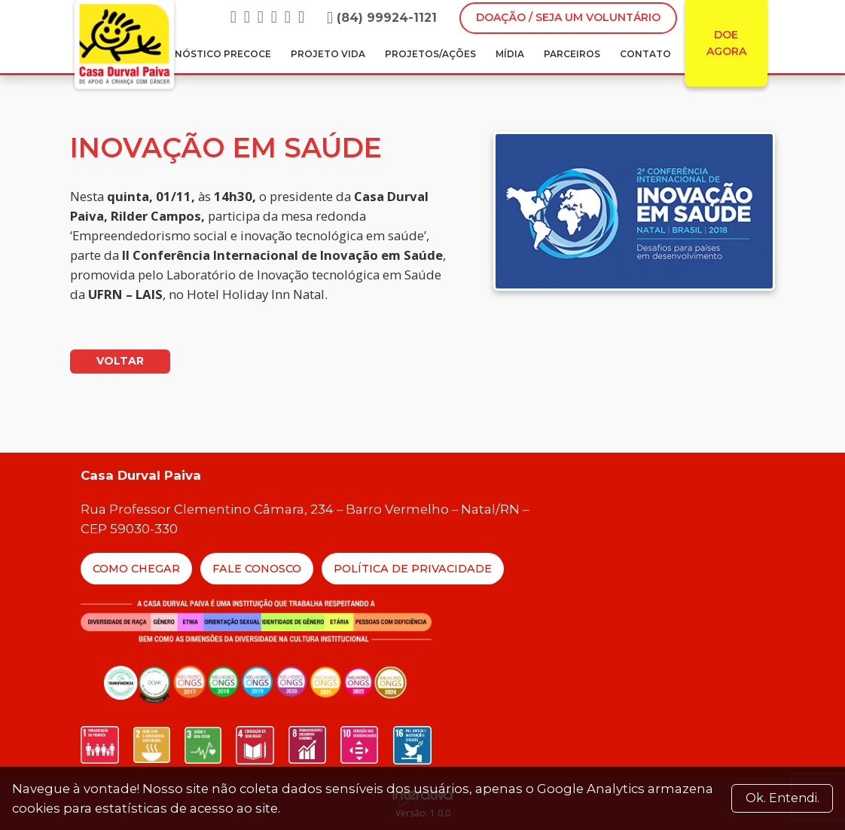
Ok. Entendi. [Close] (782, 798)
